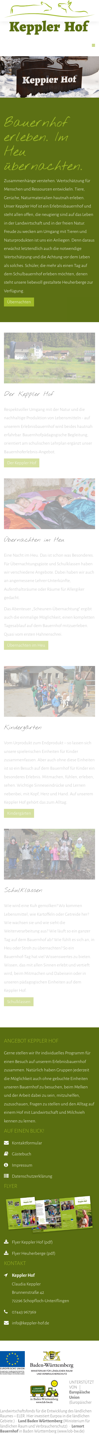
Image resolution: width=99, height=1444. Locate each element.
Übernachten (19, 302)
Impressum (22, 1165)
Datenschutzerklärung (32, 1176)
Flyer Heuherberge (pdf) (33, 1253)
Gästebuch (21, 1154)
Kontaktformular (27, 1143)
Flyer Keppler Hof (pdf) (32, 1242)
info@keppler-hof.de (30, 1323)
